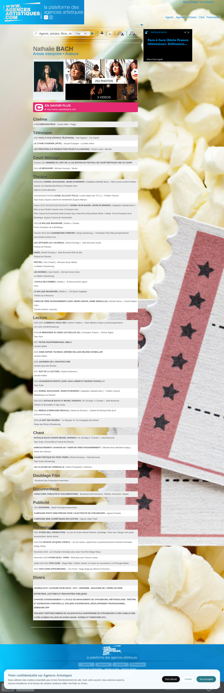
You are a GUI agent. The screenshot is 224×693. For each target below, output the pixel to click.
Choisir (188, 679)
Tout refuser (171, 679)
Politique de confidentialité (91, 669)
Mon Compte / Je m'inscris (198, 2)
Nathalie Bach (159, 32)
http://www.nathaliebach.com (61, 109)
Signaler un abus (112, 669)
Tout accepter (206, 679)
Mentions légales (129, 669)
